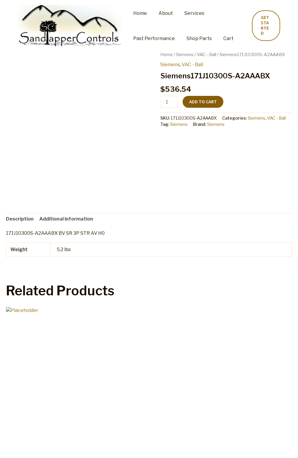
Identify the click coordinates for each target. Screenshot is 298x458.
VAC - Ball (206, 54)
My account (86, 447)
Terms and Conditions (191, 447)
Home (139, 13)
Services (189, 13)
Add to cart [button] (30, 411)
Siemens (185, 54)
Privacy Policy (236, 447)
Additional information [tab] (66, 219)
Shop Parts (196, 38)
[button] (265, 25)
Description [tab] (20, 219)
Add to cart (203, 102)
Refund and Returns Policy (133, 447)
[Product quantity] (169, 102)
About (163, 13)
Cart (223, 38)
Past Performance (153, 38)
